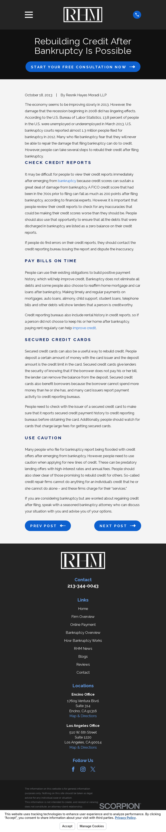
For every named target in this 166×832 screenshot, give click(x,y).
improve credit (84, 328)
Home (83, 608)
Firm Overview (83, 616)
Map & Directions (83, 716)
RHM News (83, 648)
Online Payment (83, 624)
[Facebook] (73, 769)
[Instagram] (82, 769)
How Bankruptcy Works (83, 640)
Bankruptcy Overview (83, 632)
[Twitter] (92, 769)
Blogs (83, 656)
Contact (83, 672)
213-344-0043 (83, 586)
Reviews (83, 664)
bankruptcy (67, 181)
